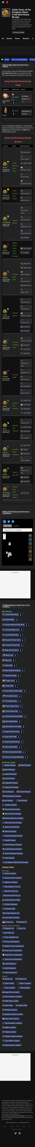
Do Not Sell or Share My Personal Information (13, 1115)
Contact (11, 1126)
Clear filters (16, 526)
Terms (17, 1126)
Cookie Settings (13, 1112)
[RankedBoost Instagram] (20, 1133)
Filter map (7, 526)
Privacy (24, 1126)
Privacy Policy (25, 1110)
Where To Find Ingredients (19, 59)
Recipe (7, 59)
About (5, 1126)
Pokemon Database (17, 1129)
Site (29, 1126)
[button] (7, 552)
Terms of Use (5, 1112)
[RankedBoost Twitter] (15, 1133)
